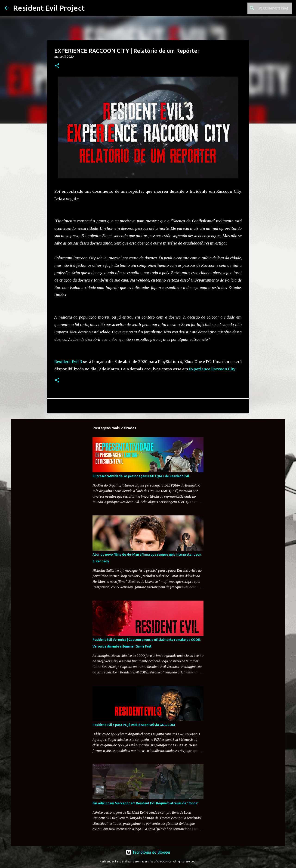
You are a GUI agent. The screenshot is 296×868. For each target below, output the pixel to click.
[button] (57, 66)
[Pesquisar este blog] (268, 8)
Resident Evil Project (49, 8)
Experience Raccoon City (212, 369)
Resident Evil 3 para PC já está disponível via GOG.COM (133, 725)
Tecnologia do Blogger (148, 852)
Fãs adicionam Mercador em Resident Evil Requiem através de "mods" (145, 803)
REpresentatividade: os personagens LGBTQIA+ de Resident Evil (140, 476)
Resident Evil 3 (68, 361)
